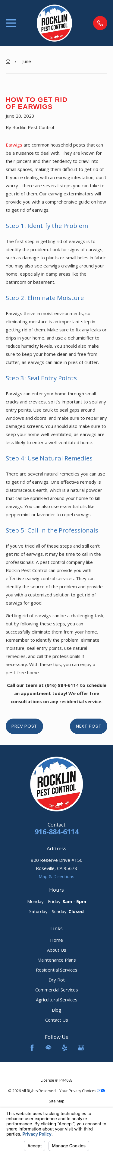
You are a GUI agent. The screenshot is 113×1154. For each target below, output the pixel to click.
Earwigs (14, 145)
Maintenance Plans (56, 960)
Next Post (89, 726)
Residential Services (56, 970)
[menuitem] (57, 1101)
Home (56, 940)
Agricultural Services (56, 1000)
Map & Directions (56, 876)
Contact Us (56, 1020)
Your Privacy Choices (82, 1090)
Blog (56, 1010)
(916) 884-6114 (62, 685)
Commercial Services (56, 990)
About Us (56, 950)
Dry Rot (57, 980)
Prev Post (24, 726)
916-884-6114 (57, 831)
